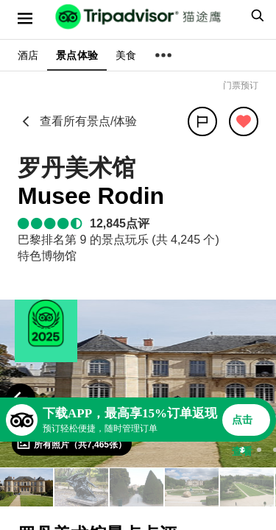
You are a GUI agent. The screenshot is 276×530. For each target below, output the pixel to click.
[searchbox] (255, 15)
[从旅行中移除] (243, 121)
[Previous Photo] (20, 398)
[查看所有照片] (72, 444)
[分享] (202, 121)
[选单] (25, 18)
